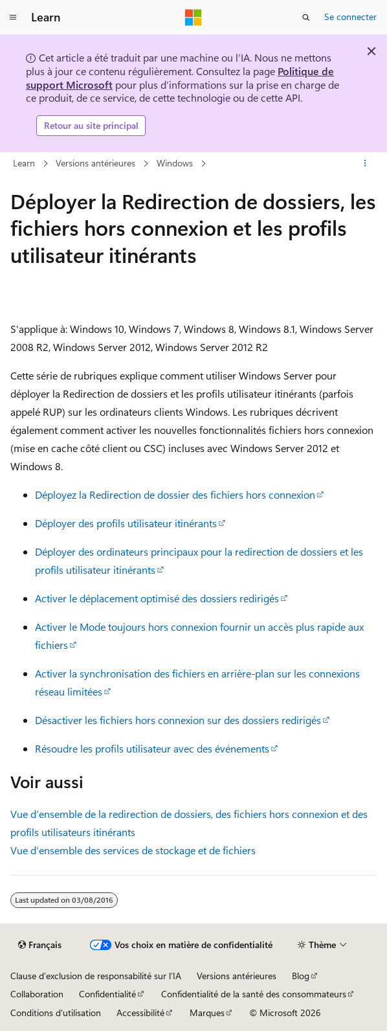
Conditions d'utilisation (55, 1012)
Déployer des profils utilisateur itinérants (126, 523)
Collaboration (36, 994)
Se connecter (350, 16)
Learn (24, 163)
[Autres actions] (365, 163)
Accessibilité (140, 1012)
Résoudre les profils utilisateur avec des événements (152, 748)
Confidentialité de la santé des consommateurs (253, 994)
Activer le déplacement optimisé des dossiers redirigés (157, 598)
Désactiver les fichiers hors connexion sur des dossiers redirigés (178, 720)
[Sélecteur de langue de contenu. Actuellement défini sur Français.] (39, 945)
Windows (175, 163)
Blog (300, 975)
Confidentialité (107, 994)
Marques (207, 1012)
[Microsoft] (193, 17)
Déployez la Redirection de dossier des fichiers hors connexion (175, 494)
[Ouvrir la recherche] (306, 17)
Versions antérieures (95, 163)
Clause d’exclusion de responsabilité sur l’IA (95, 975)
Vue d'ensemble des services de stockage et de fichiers (133, 850)
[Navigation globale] (13, 17)
